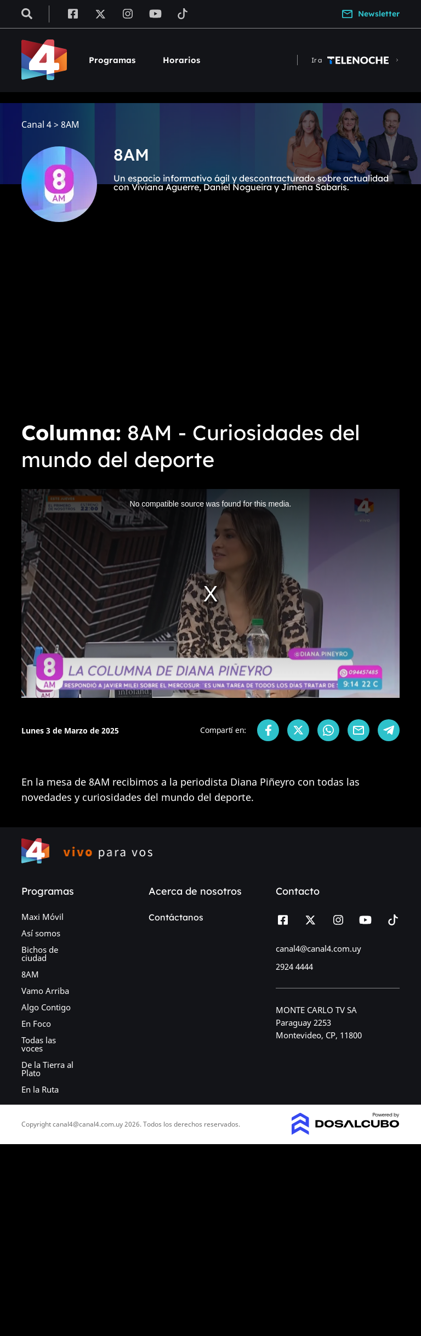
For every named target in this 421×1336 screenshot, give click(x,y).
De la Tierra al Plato (47, 1068)
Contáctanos (176, 917)
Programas (112, 60)
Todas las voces (38, 1044)
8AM (30, 974)
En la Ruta (40, 1089)
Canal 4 (36, 125)
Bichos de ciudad (39, 953)
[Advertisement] (210, 329)
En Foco (36, 1023)
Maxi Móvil (42, 916)
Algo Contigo (46, 1007)
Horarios (181, 60)
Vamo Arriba (45, 990)
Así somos (40, 933)
